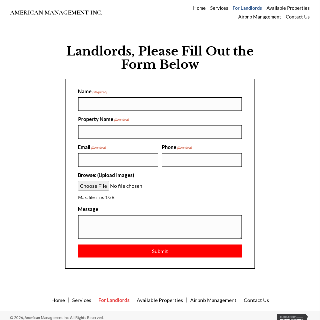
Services (81, 294)
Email (92, 143)
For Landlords (114, 294)
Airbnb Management (213, 294)
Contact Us (256, 294)
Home (58, 294)
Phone (177, 143)
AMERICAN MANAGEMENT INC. (56, 12)
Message (88, 203)
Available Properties (160, 294)
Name (92, 91)
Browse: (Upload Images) (106, 169)
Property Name (103, 117)
